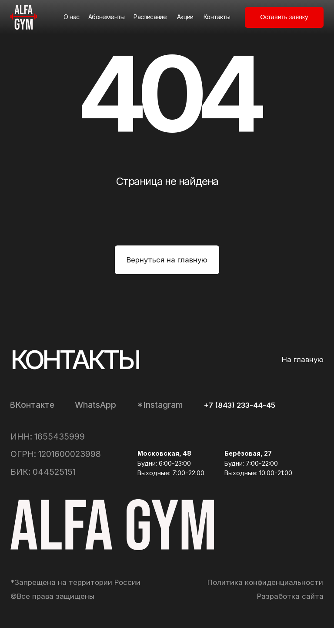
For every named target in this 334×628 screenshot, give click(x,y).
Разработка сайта (290, 596)
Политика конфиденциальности (265, 582)
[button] (284, 17)
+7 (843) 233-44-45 (239, 405)
